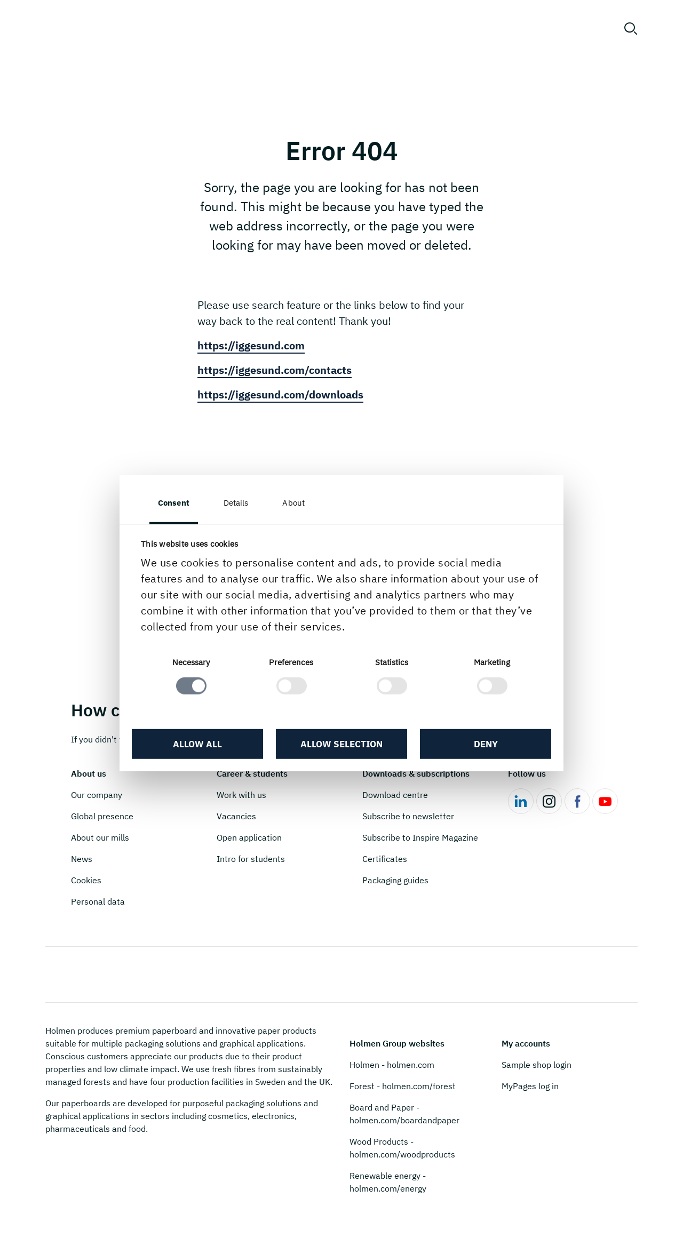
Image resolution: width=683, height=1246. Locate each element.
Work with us (241, 794)
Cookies (86, 880)
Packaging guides (395, 880)
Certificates (384, 858)
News (81, 858)
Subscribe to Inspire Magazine (420, 837)
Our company (96, 794)
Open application (249, 837)
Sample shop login (536, 1064)
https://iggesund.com (251, 345)
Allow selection (341, 744)
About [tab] (293, 503)
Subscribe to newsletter (408, 816)
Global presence (102, 816)
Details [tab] (236, 503)
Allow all (197, 744)
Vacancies (236, 816)
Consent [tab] (173, 503)
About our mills (100, 837)
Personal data (98, 901)
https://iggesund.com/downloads (280, 394)
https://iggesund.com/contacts (274, 370)
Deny (486, 744)
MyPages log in (530, 1086)
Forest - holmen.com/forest (403, 1086)
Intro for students (251, 858)
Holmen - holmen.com (392, 1064)
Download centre (395, 794)
